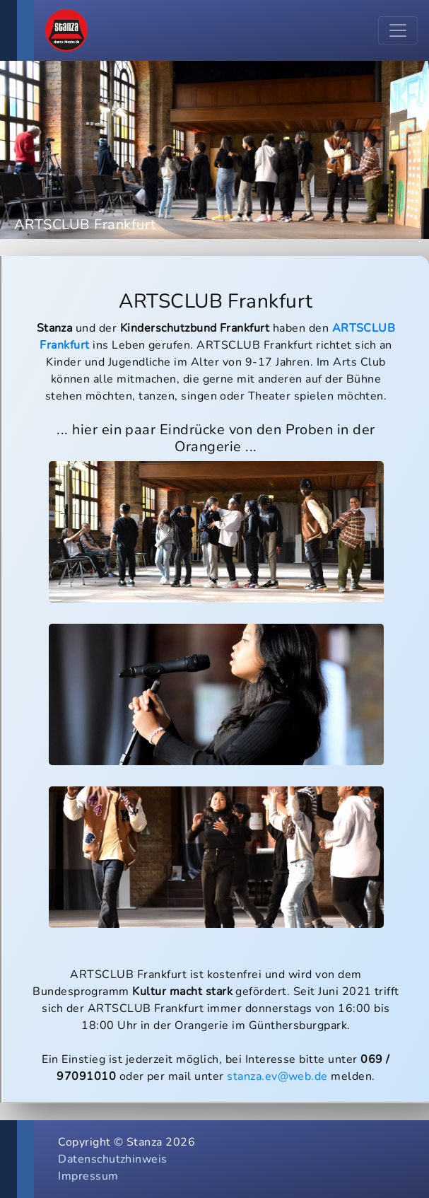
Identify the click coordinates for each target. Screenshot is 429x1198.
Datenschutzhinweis (113, 1159)
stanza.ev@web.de (277, 1076)
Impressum (88, 1176)
